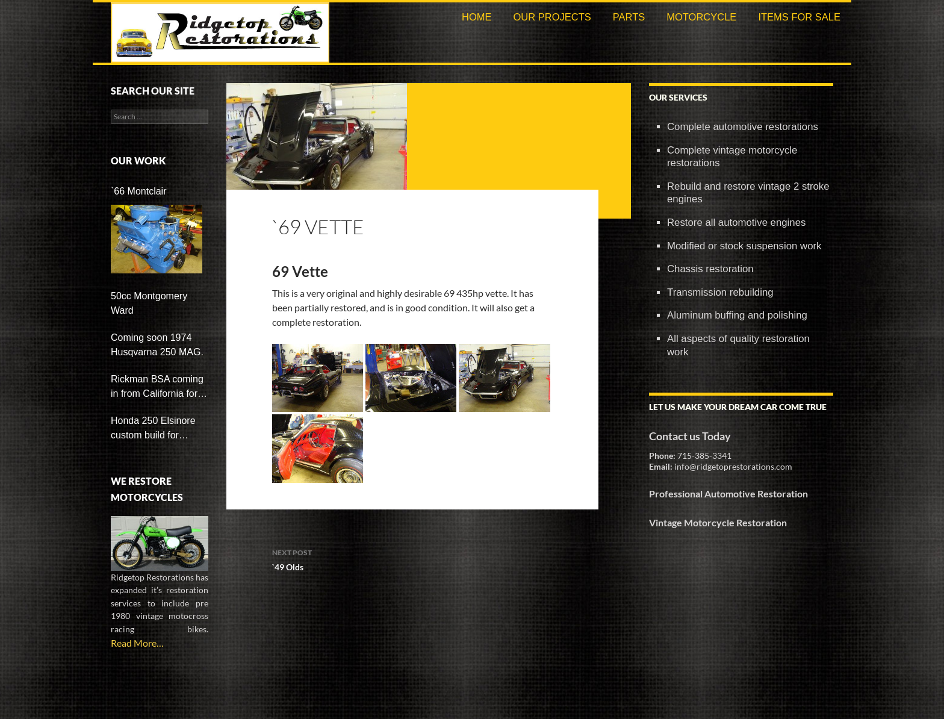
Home (477, 16)
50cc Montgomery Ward (149, 303)
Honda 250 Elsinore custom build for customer (153, 429)
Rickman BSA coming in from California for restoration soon (157, 387)
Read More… (137, 643)
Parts (629, 16)
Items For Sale (799, 16)
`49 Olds (412, 559)
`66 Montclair (138, 191)
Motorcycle (701, 16)
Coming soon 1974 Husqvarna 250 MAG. (157, 344)
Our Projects (552, 16)
